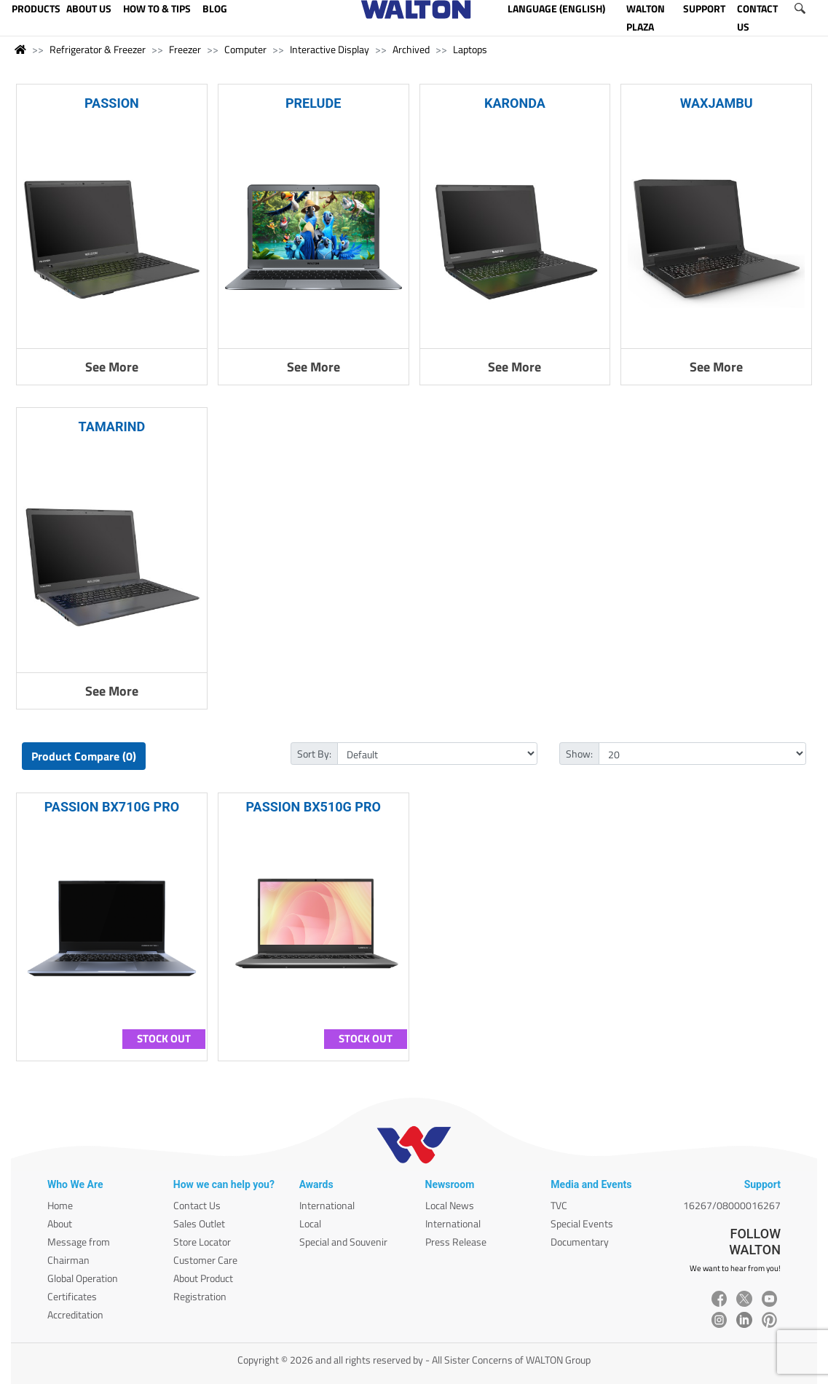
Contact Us (197, 1205)
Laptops (470, 49)
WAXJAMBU (716, 103)
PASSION (111, 103)
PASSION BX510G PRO (312, 806)
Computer (245, 49)
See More (111, 367)
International (327, 1205)
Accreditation (75, 1314)
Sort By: (314, 753)
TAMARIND (112, 426)
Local (310, 1223)
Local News (449, 1205)
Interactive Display (329, 49)
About (59, 1223)
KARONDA (514, 103)
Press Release (455, 1241)
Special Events (582, 1223)
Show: (579, 753)
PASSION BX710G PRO (111, 806)
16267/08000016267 (732, 1205)
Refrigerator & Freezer (98, 49)
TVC (559, 1205)
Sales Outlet (199, 1223)
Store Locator (202, 1241)
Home (60, 1205)
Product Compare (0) (83, 756)
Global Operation (82, 1278)
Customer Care (205, 1259)
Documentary (580, 1241)
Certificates (72, 1296)
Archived (411, 49)
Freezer (185, 49)
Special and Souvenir (343, 1241)
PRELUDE (313, 103)
